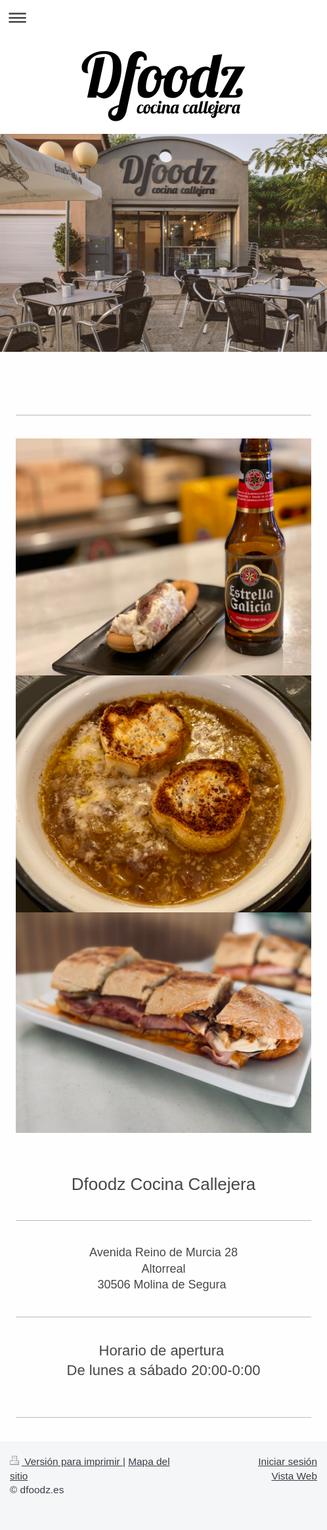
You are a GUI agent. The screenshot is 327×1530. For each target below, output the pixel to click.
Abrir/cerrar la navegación (163, 17)
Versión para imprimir (66, 1461)
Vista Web (294, 1475)
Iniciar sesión (287, 1461)
